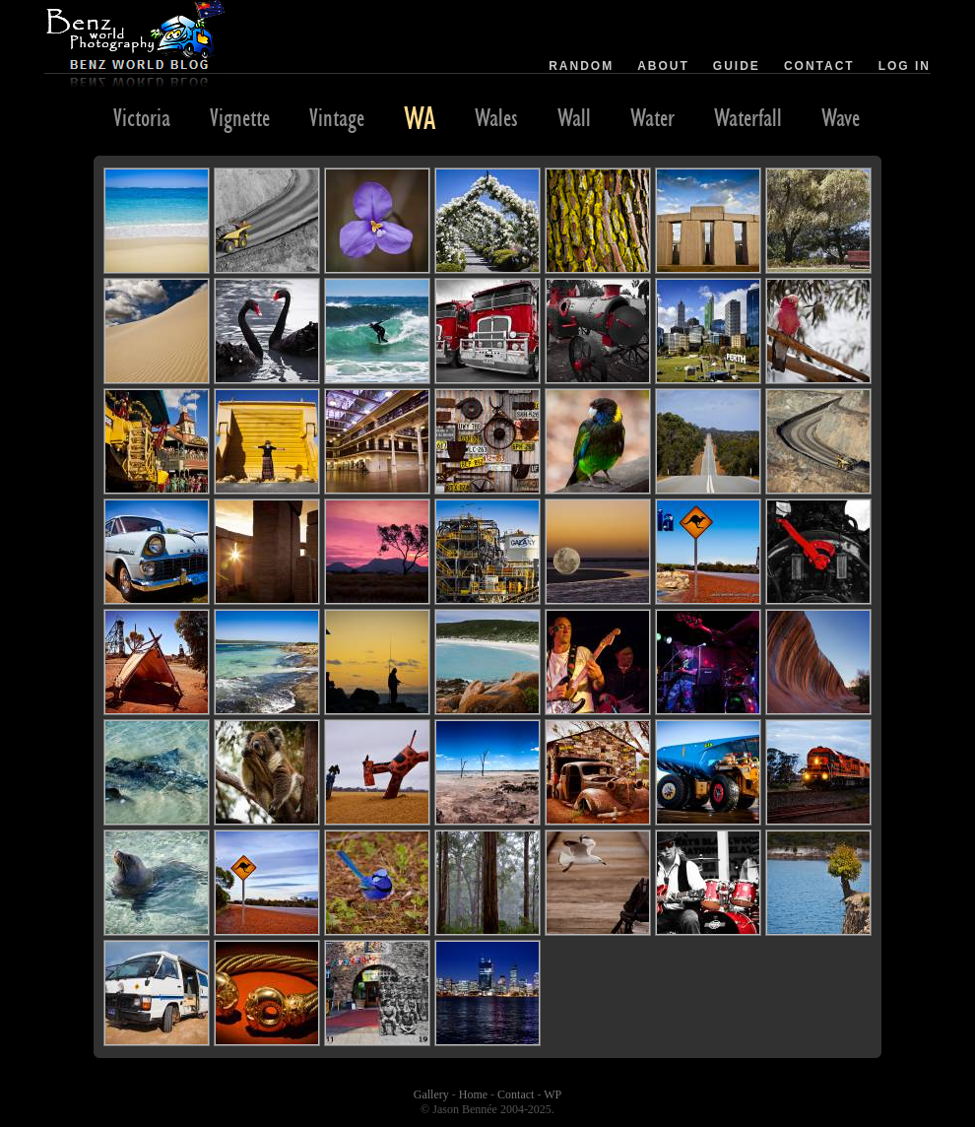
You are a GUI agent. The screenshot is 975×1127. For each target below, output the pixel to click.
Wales (496, 117)
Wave (840, 117)
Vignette (240, 117)
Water (652, 117)
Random (581, 66)
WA (419, 117)
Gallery (431, 1094)
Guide (736, 66)
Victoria (141, 117)
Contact (819, 66)
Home (473, 1094)
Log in (904, 66)
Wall (574, 117)
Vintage (336, 117)
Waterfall (748, 117)
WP (552, 1094)
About (663, 66)
